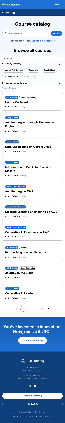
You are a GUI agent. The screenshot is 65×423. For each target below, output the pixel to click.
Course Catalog (9, 88)
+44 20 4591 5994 (38, 379)
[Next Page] (48, 308)
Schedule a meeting (42, 41)
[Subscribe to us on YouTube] (35, 385)
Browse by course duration (14, 83)
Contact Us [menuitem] (32, 404)
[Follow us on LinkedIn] (30, 385)
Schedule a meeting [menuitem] (32, 396)
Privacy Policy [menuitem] (25, 412)
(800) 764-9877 (34, 376)
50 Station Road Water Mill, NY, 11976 (32, 369)
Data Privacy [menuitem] (40, 412)
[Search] (3, 58)
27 (42, 309)
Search (56, 33)
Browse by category (11, 64)
